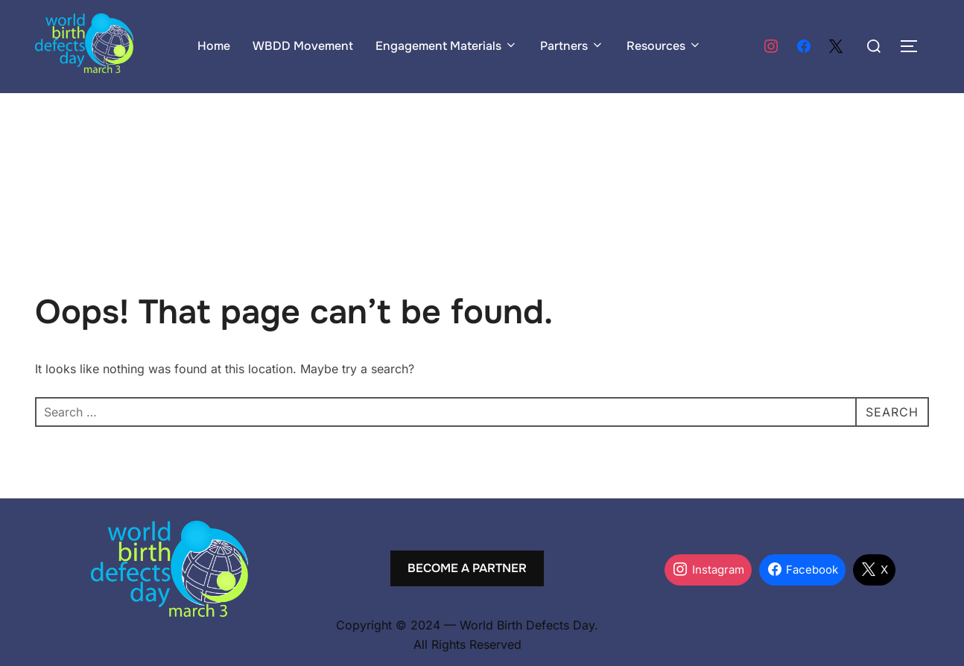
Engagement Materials (446, 46)
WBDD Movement (303, 46)
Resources (664, 46)
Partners (572, 46)
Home (213, 46)
